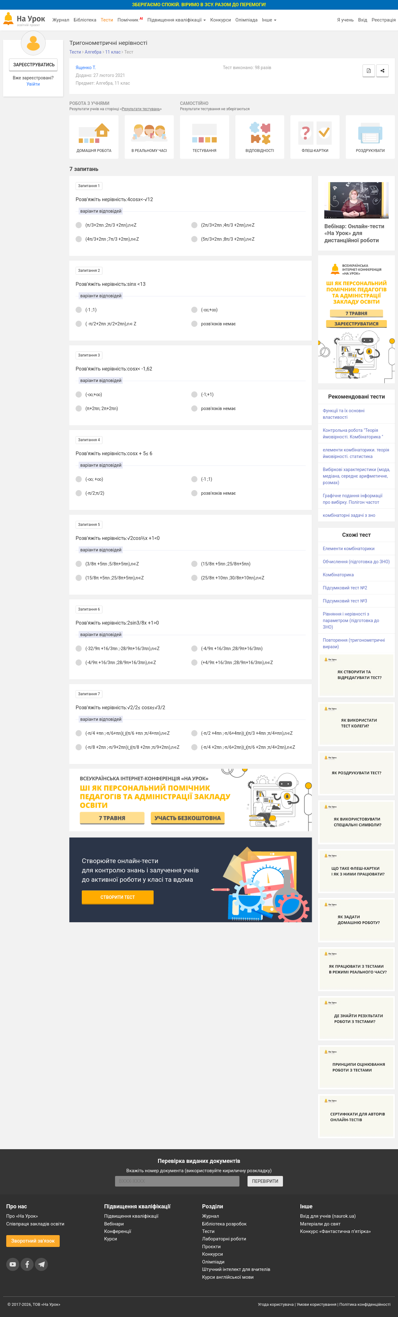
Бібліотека (85, 20)
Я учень (345, 20)
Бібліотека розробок (224, 1224)
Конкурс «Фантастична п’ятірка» (335, 1231)
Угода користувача (276, 1304)
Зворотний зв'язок (33, 1241)
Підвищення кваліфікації (176, 20)
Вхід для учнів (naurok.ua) (328, 1216)
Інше (269, 20)
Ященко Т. (86, 67)
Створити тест (117, 897)
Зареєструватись (34, 64)
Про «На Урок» (22, 1216)
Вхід (363, 20)
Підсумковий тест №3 (345, 600)
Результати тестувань (141, 109)
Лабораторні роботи (224, 1239)
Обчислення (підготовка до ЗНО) (356, 561)
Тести (107, 20)
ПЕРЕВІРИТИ (265, 1181)
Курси (110, 1239)
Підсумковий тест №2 (345, 587)
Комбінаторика (338, 574)
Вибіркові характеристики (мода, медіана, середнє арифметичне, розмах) (356, 476)
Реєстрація (384, 20)
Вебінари (114, 1224)
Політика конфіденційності (365, 1304)
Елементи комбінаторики (348, 548)
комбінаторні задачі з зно (349, 515)
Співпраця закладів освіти (35, 1224)
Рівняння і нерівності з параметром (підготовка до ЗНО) (351, 620)
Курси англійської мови (228, 1277)
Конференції (117, 1231)
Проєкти (211, 1246)
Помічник (130, 20)
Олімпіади (213, 1262)
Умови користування (316, 1304)
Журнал (60, 20)
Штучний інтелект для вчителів (236, 1269)
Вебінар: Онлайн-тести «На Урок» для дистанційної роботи (354, 233)
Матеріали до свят (320, 1224)
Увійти (33, 84)
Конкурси (220, 20)
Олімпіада (246, 20)
